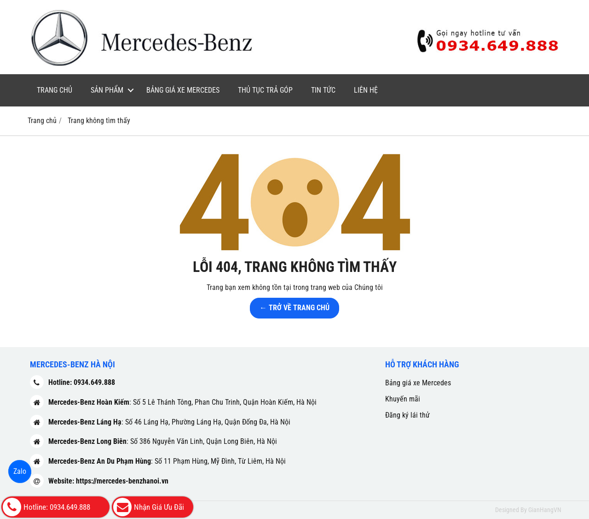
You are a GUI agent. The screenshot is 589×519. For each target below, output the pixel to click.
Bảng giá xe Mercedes (182, 90)
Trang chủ (54, 90)
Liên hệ (366, 90)
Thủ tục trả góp (265, 90)
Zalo (19, 471)
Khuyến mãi (402, 399)
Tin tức (323, 90)
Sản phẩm (107, 90)
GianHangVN (544, 509)
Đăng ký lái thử (407, 415)
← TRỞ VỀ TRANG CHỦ (294, 307)
